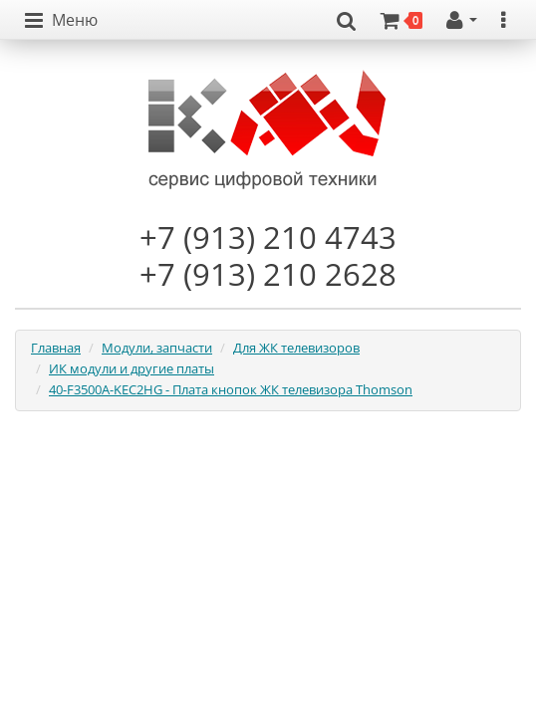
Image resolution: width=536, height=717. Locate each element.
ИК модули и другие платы (131, 368)
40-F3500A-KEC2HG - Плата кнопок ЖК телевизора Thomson (230, 389)
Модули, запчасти (157, 348)
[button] (61, 21)
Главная (56, 348)
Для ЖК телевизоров (296, 348)
